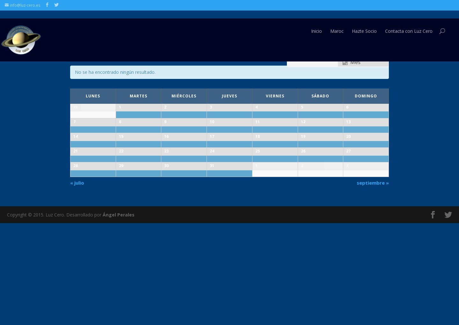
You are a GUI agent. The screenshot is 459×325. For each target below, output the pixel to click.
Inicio (316, 23)
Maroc (337, 23)
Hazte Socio (364, 23)
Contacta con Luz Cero (409, 23)
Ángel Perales (119, 316)
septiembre (373, 284)
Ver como (350, 55)
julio (77, 284)
